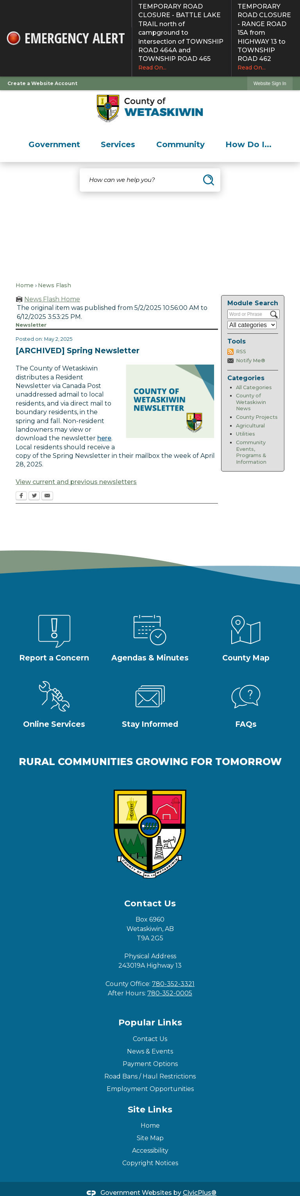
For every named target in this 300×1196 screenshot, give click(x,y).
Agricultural (250, 426)
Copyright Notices (150, 1163)
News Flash (54, 285)
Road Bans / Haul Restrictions (150, 1076)
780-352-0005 (169, 993)
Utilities (245, 434)
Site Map (150, 1138)
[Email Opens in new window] (47, 496)
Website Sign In (270, 83)
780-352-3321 (173, 984)
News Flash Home (52, 299)
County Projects (257, 417)
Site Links (150, 1109)
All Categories (254, 387)
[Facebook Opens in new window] (21, 496)
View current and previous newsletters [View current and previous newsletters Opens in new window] (76, 482)
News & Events (150, 1051)
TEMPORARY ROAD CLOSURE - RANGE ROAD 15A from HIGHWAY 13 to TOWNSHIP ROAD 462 (266, 37)
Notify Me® (250, 360)
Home (25, 285)
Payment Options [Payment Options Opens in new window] (150, 1064)
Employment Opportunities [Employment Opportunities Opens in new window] (150, 1089)
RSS (241, 351)
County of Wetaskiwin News (251, 402)
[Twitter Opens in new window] (34, 496)
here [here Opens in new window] (104, 438)
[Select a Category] (252, 325)
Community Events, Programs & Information (251, 452)
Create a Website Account (42, 83)
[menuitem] (54, 144)
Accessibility (150, 1150)
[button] (208, 180)
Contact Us (150, 1039)
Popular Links (150, 1022)
